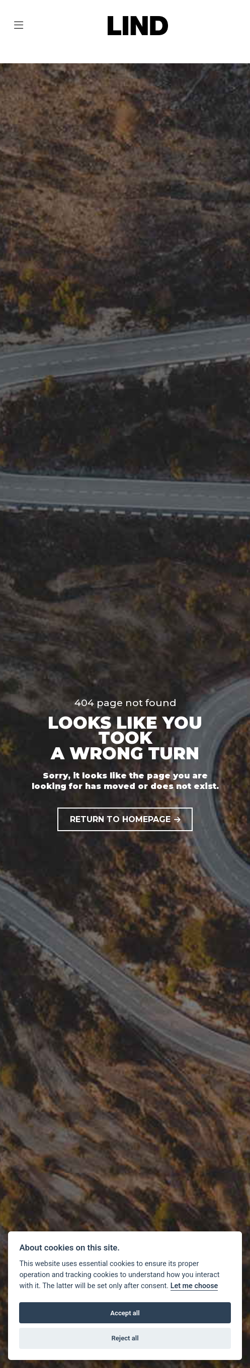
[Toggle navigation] (18, 25)
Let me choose (194, 1286)
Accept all (124, 1313)
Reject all (124, 1338)
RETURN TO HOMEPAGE (120, 819)
